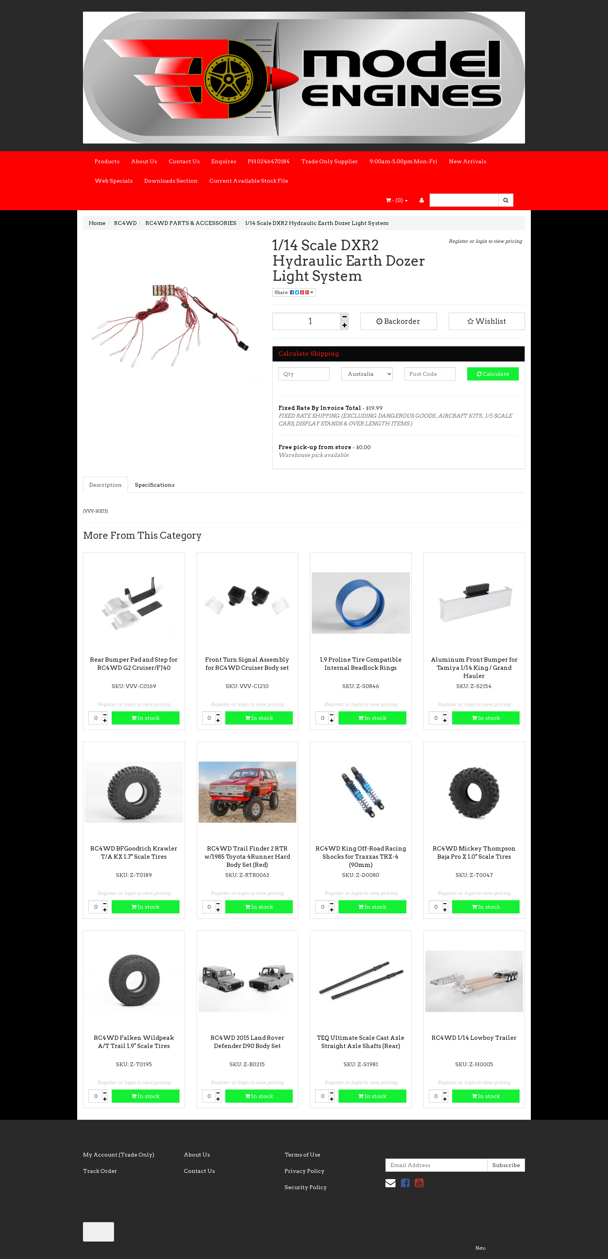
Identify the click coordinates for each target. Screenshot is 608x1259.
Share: (294, 292)
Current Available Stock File (248, 181)
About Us (144, 161)
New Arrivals (467, 161)
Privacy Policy (305, 1171)
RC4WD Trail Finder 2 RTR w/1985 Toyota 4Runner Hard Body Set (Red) (247, 856)
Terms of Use (302, 1155)
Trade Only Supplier (329, 161)
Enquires (223, 161)
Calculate (493, 374)
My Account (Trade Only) (118, 1155)
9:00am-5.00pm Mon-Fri (403, 161)
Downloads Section (171, 181)
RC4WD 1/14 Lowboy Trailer (474, 1037)
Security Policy (306, 1187)
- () (397, 200)
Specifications (154, 485)
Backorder (398, 321)
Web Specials (114, 181)
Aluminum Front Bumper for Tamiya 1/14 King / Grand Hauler (474, 668)
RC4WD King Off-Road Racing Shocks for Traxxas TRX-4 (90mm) (361, 856)
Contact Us (184, 161)
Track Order (100, 1171)
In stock (145, 718)
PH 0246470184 (269, 161)
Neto (480, 1248)
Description (105, 485)
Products (107, 161)
